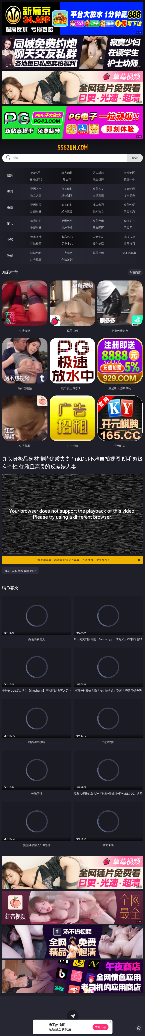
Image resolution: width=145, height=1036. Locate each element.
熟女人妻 (35, 195)
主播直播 (98, 195)
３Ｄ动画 (129, 189)
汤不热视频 (129, 253)
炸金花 (67, 179)
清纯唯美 (67, 227)
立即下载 (100, 1027)
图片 (10, 223)
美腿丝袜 (35, 227)
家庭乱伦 (67, 237)
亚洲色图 (67, 221)
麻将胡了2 (36, 179)
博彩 (10, 175)
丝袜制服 (67, 195)
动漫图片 (129, 221)
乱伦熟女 (98, 211)
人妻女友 (98, 237)
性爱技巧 (129, 243)
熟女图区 (98, 227)
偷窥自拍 (35, 221)
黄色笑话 (98, 243)
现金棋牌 (98, 179)
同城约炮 (35, 253)
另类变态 (129, 211)
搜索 (135, 158)
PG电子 (36, 173)
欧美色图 (98, 221)
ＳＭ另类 (129, 195)
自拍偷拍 (67, 189)
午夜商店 (67, 253)
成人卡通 (98, 205)
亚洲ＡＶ (35, 189)
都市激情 (35, 237)
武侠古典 (129, 237)
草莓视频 (98, 253)
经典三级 (67, 211)
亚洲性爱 (35, 205)
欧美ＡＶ (98, 189)
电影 (10, 207)
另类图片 (129, 227)
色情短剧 (67, 259)
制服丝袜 (35, 211)
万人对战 (98, 173)
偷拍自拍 (67, 205)
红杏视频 (35, 259)
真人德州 (67, 173)
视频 (10, 191)
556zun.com (72, 148)
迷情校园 (35, 243)
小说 (10, 239)
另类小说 (67, 243)
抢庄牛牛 (129, 179)
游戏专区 (129, 173)
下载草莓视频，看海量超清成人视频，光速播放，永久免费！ (88, 560)
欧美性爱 (129, 205)
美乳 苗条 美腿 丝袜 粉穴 (20, 571)
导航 (10, 255)
